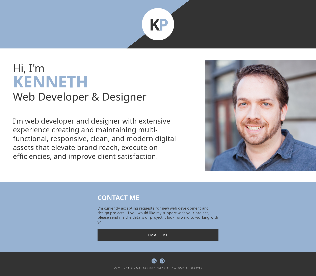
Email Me (158, 234)
